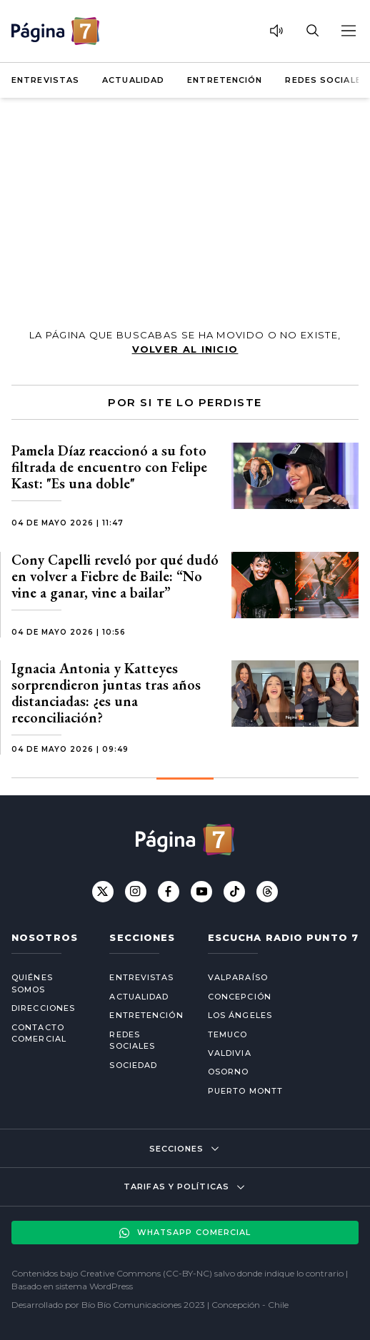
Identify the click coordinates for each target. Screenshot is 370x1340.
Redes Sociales (326, 80)
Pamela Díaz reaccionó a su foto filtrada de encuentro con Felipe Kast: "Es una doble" (109, 467)
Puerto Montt (245, 1091)
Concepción (239, 997)
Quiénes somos (32, 983)
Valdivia (229, 1053)
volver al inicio (185, 349)
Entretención (224, 80)
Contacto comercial (38, 1033)
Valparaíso (238, 977)
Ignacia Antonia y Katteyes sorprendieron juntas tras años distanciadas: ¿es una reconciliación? (106, 693)
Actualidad (133, 80)
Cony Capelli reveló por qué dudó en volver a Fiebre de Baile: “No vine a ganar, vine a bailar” (115, 576)
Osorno (228, 1072)
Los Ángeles (240, 1015)
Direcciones (43, 1008)
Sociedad (133, 1065)
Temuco (228, 1034)
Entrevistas (45, 80)
